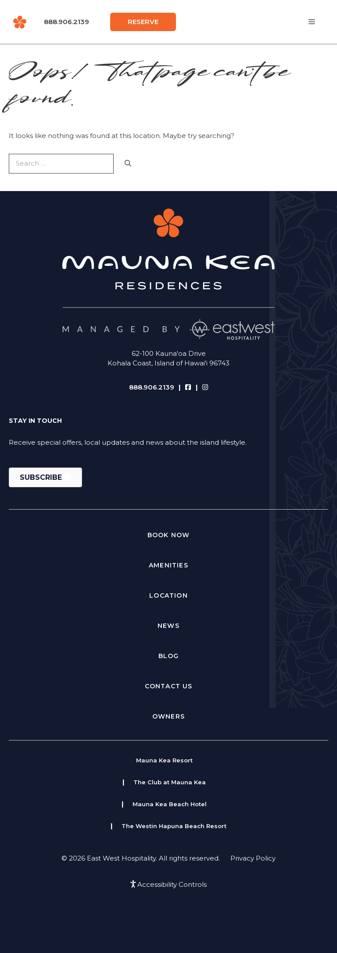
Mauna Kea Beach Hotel (170, 804)
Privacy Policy (253, 858)
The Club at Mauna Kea (169, 782)
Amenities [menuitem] (168, 565)
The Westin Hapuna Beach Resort (174, 825)
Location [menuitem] (168, 595)
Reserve (143, 22)
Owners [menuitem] (168, 716)
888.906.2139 (66, 22)
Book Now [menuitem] (168, 535)
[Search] (127, 164)
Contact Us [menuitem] (169, 686)
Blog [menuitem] (168, 656)
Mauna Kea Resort (164, 760)
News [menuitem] (168, 626)
